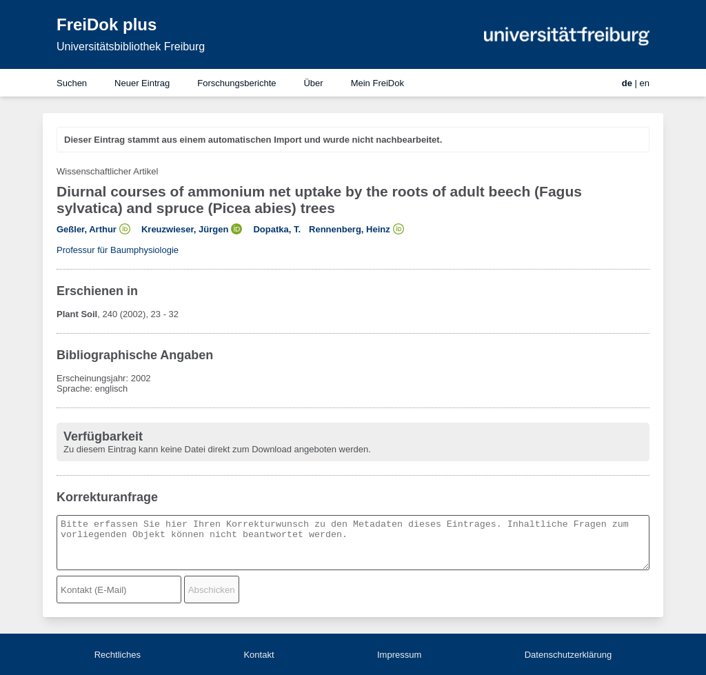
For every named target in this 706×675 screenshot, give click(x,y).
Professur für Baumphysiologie (118, 250)
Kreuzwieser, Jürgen (184, 229)
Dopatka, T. (277, 229)
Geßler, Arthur (87, 229)
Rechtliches (117, 654)
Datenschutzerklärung (568, 654)
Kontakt (258, 654)
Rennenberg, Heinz (349, 229)
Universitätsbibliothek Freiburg (131, 46)
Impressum (399, 654)
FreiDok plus (107, 24)
